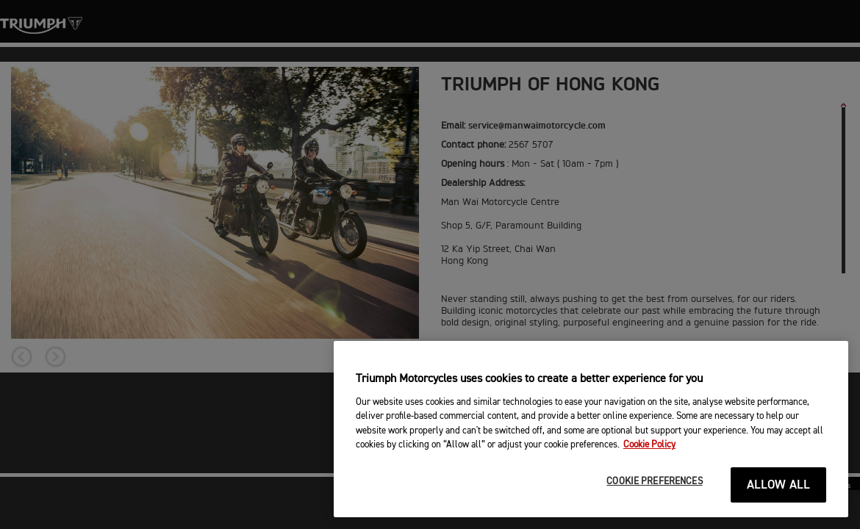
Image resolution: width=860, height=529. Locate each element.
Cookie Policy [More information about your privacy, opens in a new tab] (649, 445)
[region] (591, 429)
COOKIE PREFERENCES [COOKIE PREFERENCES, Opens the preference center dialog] (654, 481)
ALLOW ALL (779, 485)
